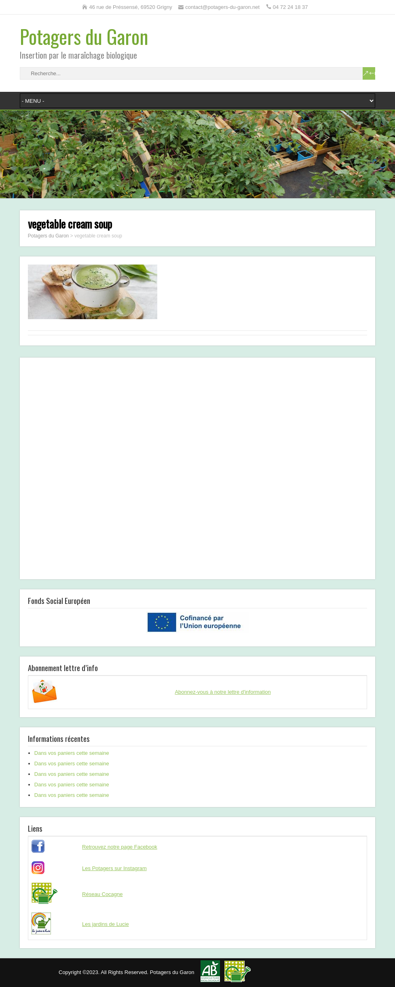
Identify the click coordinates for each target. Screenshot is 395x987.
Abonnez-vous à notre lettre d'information (222, 692)
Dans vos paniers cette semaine (71, 753)
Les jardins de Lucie (105, 924)
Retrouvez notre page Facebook (119, 847)
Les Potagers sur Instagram (114, 868)
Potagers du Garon (84, 36)
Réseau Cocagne (102, 894)
